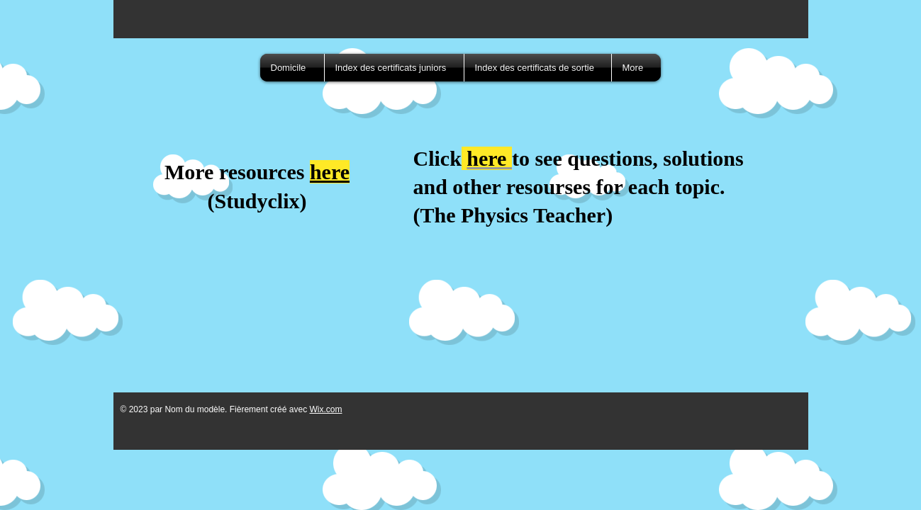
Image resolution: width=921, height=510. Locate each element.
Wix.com (325, 409)
